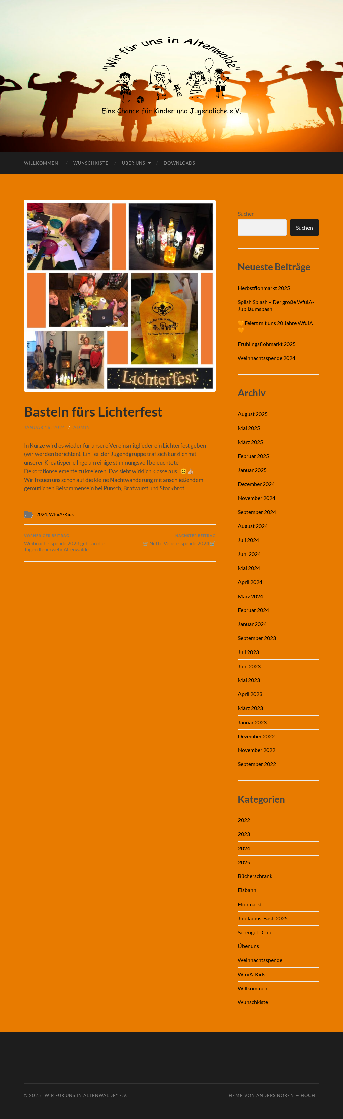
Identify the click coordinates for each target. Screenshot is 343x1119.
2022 (244, 820)
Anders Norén (275, 1095)
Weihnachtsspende (260, 960)
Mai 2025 (249, 428)
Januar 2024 (252, 624)
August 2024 (253, 526)
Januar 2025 (252, 470)
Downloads (179, 163)
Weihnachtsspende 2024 (266, 358)
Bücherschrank (255, 876)
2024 (41, 514)
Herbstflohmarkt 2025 (264, 288)
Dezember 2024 (256, 484)
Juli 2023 (248, 652)
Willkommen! (42, 163)
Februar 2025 (253, 456)
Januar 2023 (252, 722)
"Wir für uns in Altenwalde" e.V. (85, 1095)
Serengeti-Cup (254, 932)
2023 (244, 834)
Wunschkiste (91, 163)
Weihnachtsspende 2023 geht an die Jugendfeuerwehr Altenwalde (71, 542)
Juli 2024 (248, 540)
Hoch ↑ (310, 1095)
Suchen (246, 213)
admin (81, 427)
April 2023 (250, 694)
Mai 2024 (249, 568)
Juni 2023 (249, 666)
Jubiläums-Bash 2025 (263, 918)
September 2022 (257, 764)
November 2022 (256, 750)
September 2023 (257, 638)
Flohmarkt (250, 904)
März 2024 (250, 596)
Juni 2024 (249, 554)
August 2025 (253, 414)
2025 (244, 862)
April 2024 (250, 582)
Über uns (133, 163)
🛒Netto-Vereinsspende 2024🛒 (179, 539)
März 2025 (250, 442)
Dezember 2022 (256, 736)
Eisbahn (247, 890)
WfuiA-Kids (61, 514)
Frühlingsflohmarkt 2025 (267, 343)
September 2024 (257, 512)
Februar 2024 (253, 610)
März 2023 (250, 708)
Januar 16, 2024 (44, 427)
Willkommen (252, 988)
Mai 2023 (249, 680)
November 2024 (256, 498)
